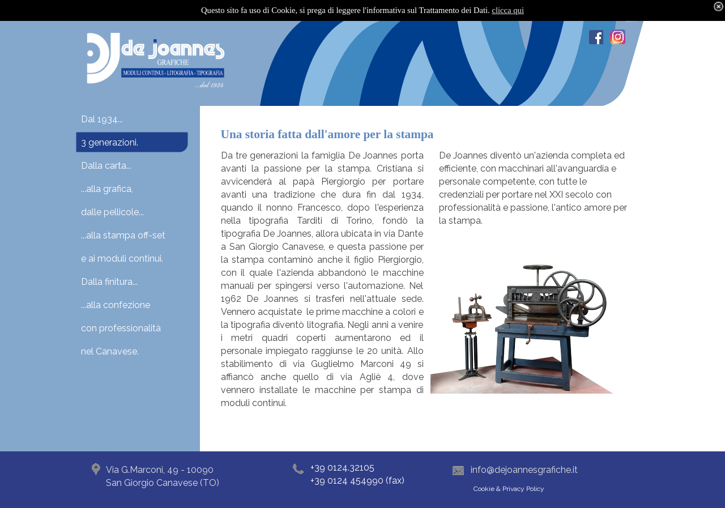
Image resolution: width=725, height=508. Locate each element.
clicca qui (508, 10)
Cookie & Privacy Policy (509, 489)
